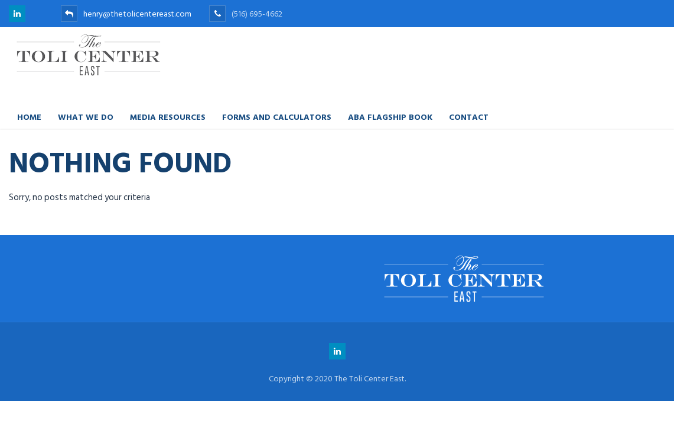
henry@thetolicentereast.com (126, 14)
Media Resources (168, 116)
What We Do (85, 116)
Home (29, 116)
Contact (469, 116)
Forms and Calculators (276, 116)
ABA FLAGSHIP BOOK (390, 116)
